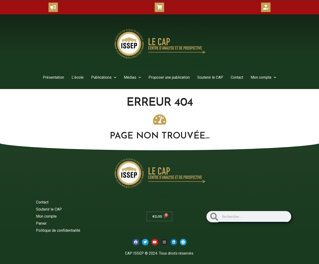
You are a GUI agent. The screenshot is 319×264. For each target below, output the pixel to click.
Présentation (53, 77)
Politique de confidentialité (58, 230)
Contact (237, 77)
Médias (132, 77)
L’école (78, 77)
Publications (103, 77)
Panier (41, 223)
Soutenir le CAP (210, 77)
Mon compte (263, 77)
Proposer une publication (169, 77)
